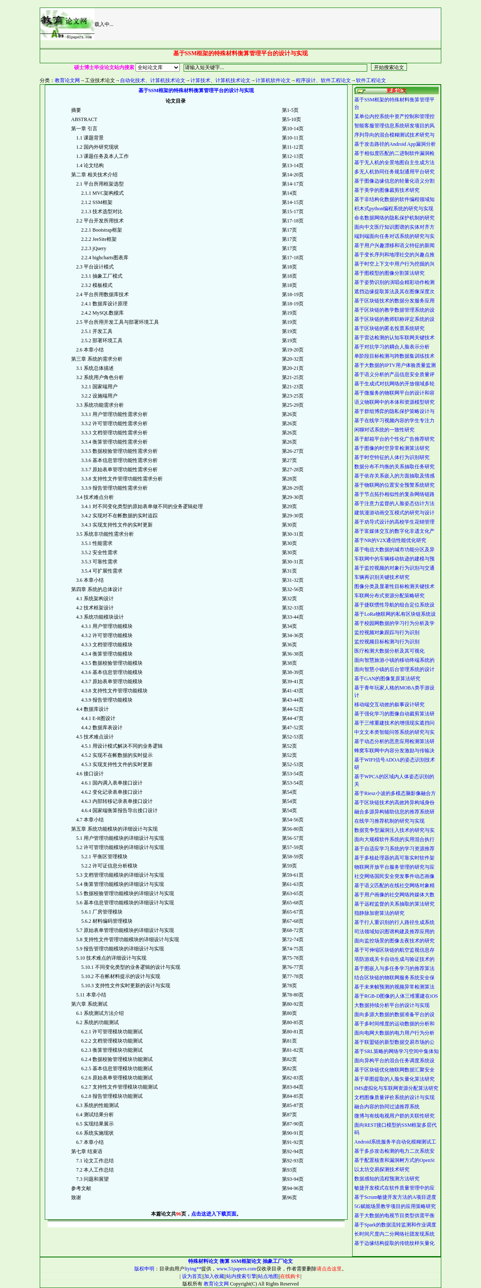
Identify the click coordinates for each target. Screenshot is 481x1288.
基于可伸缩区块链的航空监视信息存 (394, 950)
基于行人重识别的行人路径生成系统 (394, 922)
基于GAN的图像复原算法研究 (387, 678)
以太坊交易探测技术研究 (381, 1169)
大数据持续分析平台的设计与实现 (392, 1005)
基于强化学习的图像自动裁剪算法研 (394, 714)
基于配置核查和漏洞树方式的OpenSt (394, 1160)
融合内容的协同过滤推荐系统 (387, 1107)
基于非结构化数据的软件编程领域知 (394, 199)
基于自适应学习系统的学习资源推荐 (394, 849)
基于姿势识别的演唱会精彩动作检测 (394, 282)
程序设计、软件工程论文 (323, 80)
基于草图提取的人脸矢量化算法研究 (394, 1079)
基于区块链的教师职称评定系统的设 (394, 319)
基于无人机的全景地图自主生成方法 (394, 162)
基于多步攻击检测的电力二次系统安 (394, 1151)
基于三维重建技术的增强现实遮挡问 (394, 723)
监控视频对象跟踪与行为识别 (387, 632)
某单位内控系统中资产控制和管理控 (394, 116)
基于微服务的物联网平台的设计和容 (394, 393)
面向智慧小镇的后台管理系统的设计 (394, 669)
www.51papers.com (236, 1269)
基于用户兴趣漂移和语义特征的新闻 (394, 245)
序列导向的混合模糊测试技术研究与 (394, 135)
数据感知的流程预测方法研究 (387, 1179)
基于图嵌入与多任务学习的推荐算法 (394, 968)
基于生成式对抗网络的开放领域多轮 (394, 384)
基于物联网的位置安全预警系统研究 (394, 485)
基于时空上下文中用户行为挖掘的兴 (394, 264)
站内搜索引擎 (241, 1276)
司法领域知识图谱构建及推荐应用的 (394, 931)
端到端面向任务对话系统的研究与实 (394, 236)
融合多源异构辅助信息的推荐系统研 (394, 812)
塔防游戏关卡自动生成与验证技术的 (394, 959)
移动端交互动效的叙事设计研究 (389, 704)
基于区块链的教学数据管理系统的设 (394, 310)
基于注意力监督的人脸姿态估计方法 (394, 503)
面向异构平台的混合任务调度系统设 (394, 1060)
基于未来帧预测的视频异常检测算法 (394, 987)
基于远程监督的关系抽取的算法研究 (394, 904)
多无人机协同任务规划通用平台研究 (394, 172)
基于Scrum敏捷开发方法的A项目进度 (395, 1197)
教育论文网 (67, 80)
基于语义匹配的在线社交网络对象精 (394, 885)
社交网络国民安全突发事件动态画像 (394, 876)
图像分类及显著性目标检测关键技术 (394, 586)
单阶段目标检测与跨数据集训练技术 (394, 356)
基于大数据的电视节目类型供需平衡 (394, 1215)
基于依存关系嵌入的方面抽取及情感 (394, 476)
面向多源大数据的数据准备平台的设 (394, 1014)
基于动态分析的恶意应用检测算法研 (394, 741)
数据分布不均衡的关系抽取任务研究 (394, 467)
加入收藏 (214, 1276)
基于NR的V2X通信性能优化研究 (390, 540)
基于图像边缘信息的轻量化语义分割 (394, 181)
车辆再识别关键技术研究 (381, 577)
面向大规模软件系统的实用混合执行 (394, 839)
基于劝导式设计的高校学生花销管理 (394, 522)
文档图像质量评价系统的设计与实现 (394, 1097)
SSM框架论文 (246, 1261)
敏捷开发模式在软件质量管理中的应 (394, 1188)
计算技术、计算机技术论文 (220, 80)
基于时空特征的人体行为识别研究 (392, 457)
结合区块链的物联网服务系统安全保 (394, 978)
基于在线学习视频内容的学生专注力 (394, 420)
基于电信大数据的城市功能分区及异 (394, 549)
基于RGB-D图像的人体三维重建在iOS (396, 996)
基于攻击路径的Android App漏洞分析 (395, 144)
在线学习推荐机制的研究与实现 (389, 821)
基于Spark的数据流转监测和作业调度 (395, 1225)
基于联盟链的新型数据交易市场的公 (394, 1042)
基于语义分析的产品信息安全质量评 (394, 374)
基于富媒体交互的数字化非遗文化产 (394, 531)
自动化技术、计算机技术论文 (152, 80)
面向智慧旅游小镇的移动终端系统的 (394, 660)
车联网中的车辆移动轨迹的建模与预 (394, 559)
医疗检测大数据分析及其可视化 (389, 651)
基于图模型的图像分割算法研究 (389, 273)
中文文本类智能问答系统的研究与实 (394, 732)
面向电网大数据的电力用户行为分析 (394, 1033)
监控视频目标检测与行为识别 (387, 642)
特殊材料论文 (203, 1261)
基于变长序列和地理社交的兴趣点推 (394, 255)
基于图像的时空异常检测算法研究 (392, 448)
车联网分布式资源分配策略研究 (389, 596)
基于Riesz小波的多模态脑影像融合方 (395, 793)
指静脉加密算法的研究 (379, 913)
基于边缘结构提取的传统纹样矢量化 (394, 1243)
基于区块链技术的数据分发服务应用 (394, 301)
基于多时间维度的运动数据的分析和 (394, 1024)
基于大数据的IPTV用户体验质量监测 (395, 365)
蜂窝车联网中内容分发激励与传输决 (394, 751)
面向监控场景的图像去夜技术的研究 (394, 941)
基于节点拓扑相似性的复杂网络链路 (394, 494)
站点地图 (268, 1276)
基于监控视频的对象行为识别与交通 (394, 568)
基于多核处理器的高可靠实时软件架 (394, 858)
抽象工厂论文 (278, 1261)
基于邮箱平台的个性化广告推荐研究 (394, 439)
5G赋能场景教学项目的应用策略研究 (395, 1206)
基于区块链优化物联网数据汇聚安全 (394, 1070)
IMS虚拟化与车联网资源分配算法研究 (396, 1088)
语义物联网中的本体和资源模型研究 (394, 402)
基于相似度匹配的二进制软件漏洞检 (394, 153)
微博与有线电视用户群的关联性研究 (394, 1116)
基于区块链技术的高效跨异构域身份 (394, 802)
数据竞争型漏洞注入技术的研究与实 (394, 830)
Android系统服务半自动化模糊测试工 (395, 1142)
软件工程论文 (371, 80)
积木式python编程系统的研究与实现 (393, 209)
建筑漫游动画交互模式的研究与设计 (394, 513)
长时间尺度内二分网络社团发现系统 (394, 1234)
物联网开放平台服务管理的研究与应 (394, 867)
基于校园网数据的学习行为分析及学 (394, 623)
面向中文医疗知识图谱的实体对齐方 (394, 227)
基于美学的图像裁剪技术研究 (387, 190)
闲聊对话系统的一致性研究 (384, 430)
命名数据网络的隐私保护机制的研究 (394, 218)
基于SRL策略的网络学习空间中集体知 (396, 1051)
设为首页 (191, 1276)
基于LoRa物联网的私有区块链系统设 (395, 614)
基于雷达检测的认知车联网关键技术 (394, 338)
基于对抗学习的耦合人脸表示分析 (392, 347)
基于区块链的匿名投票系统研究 (389, 328)
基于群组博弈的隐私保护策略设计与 (394, 411)
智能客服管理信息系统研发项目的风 (394, 126)
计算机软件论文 (273, 80)
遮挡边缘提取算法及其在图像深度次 (394, 291)
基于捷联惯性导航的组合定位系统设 (394, 605)
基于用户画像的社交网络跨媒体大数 (394, 895)
